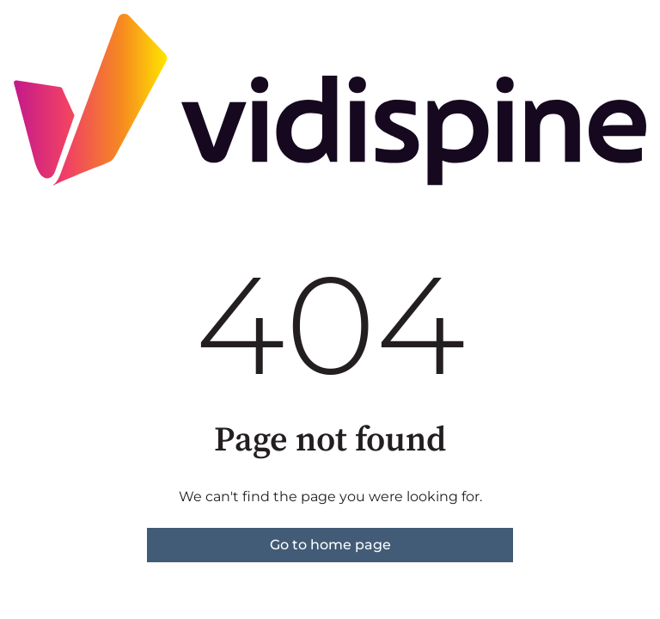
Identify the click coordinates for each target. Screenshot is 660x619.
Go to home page (330, 544)
